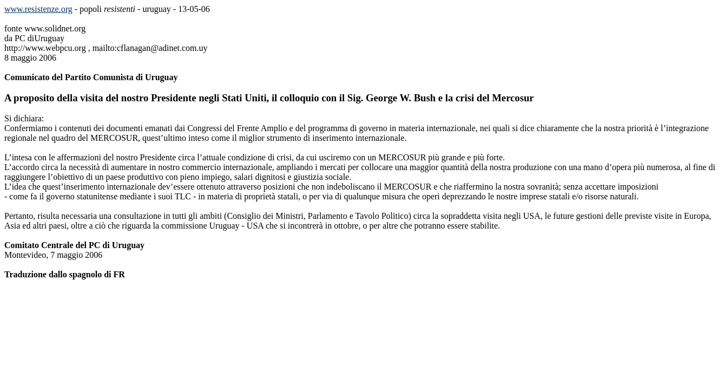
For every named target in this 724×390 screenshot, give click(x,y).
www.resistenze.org (38, 9)
